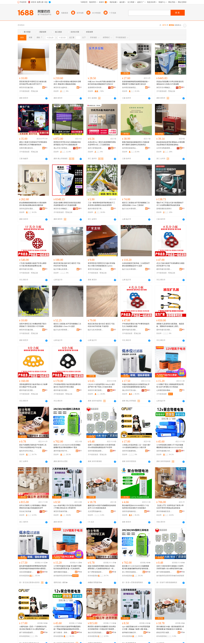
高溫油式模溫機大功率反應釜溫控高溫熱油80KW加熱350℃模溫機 (170, 83)
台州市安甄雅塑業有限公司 (164, 148)
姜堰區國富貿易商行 (164, 209)
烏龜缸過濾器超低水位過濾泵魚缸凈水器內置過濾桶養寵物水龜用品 (135, 385)
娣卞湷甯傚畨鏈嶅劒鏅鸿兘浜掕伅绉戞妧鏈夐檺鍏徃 (27, 632)
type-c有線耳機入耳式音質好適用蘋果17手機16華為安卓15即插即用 (68, 506)
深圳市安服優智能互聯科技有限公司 (130, 451)
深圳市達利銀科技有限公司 (130, 511)
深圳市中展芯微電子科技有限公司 (95, 390)
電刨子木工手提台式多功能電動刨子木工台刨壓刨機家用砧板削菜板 (170, 204)
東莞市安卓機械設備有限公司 (164, 87)
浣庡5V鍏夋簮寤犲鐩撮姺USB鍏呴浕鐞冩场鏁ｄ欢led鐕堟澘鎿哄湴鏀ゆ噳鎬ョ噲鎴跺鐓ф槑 (170, 567)
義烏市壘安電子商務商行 (95, 209)
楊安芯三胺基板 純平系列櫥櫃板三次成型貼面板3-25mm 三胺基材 (136, 204)
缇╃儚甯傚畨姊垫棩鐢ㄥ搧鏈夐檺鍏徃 (95, 572)
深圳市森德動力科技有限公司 (164, 451)
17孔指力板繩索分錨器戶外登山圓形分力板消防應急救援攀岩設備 (32, 264)
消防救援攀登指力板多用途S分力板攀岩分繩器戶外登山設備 (33, 385)
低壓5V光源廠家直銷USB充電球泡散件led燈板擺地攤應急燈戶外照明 (101, 446)
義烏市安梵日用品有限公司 (27, 451)
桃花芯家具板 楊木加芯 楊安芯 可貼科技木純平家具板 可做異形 (101, 325)
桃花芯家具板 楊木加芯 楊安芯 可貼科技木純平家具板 (67, 264)
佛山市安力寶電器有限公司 (61, 148)
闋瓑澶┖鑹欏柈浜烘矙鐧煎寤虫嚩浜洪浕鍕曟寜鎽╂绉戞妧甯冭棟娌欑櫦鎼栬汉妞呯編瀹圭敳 (102, 628)
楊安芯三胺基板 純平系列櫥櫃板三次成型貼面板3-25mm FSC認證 (67, 325)
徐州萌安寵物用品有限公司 (130, 87)
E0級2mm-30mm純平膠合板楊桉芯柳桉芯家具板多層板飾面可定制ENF (101, 83)
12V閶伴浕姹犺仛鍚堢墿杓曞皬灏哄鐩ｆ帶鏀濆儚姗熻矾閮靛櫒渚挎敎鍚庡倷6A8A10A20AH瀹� (67, 628)
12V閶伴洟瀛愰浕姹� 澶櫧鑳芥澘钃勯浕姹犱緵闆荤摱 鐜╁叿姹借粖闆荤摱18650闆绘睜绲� (67, 567)
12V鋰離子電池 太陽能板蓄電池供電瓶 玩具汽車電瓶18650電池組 (170, 385)
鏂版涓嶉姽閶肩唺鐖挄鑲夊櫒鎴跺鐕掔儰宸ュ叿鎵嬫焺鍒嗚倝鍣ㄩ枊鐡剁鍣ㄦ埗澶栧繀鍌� (101, 567)
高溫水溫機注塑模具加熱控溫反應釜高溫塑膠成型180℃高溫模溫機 (67, 204)
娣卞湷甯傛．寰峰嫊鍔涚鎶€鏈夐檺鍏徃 (61, 632)
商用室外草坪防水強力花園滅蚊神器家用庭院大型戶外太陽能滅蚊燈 (67, 143)
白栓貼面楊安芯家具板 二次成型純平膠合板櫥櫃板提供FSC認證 (136, 264)
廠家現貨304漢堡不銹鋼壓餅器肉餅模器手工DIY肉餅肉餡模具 (102, 506)
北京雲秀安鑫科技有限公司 (95, 511)
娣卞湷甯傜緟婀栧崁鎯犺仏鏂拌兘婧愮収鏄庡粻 (164, 572)
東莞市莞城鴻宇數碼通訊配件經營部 (61, 511)
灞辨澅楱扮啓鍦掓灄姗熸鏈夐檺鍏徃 (61, 572)
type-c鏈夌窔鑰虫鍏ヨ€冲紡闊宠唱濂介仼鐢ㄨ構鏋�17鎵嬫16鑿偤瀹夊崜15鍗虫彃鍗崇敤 (136, 628)
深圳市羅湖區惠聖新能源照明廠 (95, 451)
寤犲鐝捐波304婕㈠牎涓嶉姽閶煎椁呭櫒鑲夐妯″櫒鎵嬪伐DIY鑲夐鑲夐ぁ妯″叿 (170, 628)
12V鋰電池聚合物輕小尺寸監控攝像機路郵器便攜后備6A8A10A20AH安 (169, 446)
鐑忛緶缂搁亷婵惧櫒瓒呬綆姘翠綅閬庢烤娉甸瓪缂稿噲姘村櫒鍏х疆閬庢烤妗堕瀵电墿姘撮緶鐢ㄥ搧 (33, 567)
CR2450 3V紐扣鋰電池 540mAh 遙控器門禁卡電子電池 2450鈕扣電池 (101, 385)
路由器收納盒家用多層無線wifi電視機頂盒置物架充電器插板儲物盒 (170, 143)
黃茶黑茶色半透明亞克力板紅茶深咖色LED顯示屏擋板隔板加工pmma (101, 264)
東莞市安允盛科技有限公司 (61, 87)
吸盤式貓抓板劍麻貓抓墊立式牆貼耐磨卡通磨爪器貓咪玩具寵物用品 (135, 143)
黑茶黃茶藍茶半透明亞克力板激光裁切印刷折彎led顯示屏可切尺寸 (32, 83)
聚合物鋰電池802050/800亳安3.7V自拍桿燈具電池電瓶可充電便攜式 (135, 506)
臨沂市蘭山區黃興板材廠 (61, 269)
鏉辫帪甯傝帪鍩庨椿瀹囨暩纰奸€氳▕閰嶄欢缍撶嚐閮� (130, 632)
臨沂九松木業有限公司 (130, 209)
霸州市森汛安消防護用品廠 (27, 269)
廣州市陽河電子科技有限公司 (61, 451)
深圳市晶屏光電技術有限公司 (27, 209)
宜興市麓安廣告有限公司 (27, 148)
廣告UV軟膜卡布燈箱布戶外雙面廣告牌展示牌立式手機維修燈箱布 (33, 143)
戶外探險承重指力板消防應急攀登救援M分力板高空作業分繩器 (67, 385)
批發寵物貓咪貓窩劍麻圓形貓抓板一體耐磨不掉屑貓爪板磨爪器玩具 (135, 83)
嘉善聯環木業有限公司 (95, 87)
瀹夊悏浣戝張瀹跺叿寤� (95, 632)
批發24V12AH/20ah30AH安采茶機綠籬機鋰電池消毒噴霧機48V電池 (67, 446)
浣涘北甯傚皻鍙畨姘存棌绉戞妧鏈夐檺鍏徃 (27, 572)
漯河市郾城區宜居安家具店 (164, 511)
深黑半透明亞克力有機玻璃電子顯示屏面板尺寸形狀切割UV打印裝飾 (32, 325)
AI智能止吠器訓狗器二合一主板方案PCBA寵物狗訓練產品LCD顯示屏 (136, 446)
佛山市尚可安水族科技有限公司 (130, 390)
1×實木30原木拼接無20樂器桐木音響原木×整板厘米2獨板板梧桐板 (67, 83)
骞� (45, 572)
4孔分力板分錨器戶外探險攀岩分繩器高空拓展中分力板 (170, 264)
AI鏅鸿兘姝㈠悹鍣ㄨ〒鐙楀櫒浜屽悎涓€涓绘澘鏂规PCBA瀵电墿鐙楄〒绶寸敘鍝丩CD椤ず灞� (33, 628)
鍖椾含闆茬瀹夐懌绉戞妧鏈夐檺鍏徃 (164, 632)
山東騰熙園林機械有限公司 (164, 390)
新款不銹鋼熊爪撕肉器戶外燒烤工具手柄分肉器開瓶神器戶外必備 (32, 446)
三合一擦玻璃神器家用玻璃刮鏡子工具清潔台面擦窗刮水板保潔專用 (101, 204)
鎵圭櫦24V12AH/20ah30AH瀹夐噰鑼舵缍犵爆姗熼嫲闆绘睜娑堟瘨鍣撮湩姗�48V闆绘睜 (136, 567)
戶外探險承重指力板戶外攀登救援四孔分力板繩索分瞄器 (135, 325)
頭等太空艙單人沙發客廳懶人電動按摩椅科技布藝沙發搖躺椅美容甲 (32, 506)
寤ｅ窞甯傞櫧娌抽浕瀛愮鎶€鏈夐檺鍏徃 (130, 572)
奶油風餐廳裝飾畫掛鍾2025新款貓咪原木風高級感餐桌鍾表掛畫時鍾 (32, 204)
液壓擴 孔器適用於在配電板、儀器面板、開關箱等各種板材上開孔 (170, 325)
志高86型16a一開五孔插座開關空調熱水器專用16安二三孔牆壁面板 (102, 143)
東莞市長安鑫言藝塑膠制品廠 (27, 87)
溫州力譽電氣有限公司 (95, 148)
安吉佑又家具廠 (25, 511)
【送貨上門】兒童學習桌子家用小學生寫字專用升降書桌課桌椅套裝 (170, 506)
